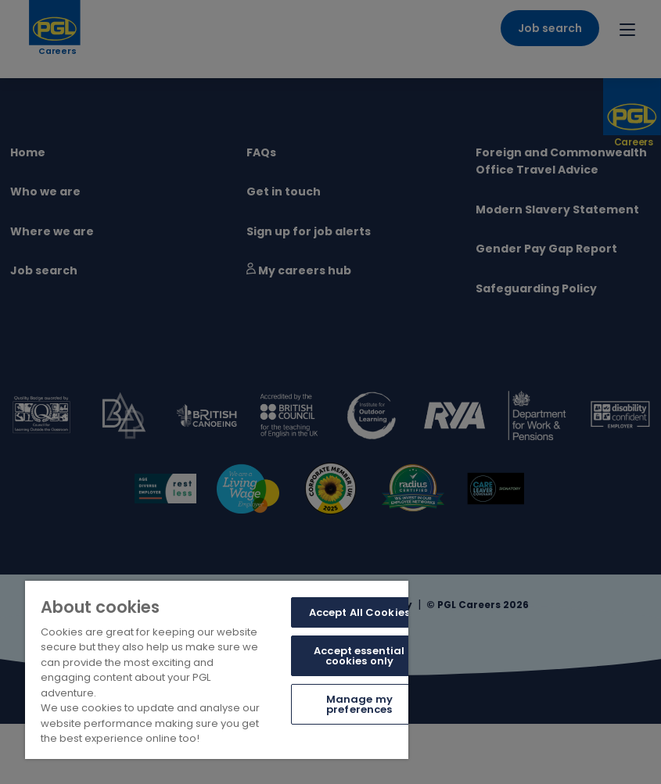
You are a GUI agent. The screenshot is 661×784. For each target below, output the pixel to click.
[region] (216, 670)
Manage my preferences (359, 704)
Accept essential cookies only (359, 655)
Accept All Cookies (359, 612)
